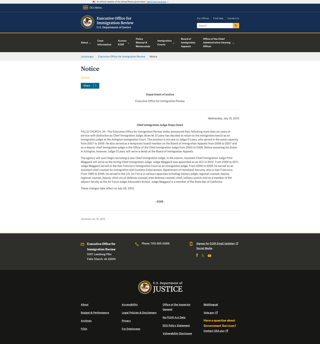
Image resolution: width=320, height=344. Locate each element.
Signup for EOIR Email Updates (217, 243)
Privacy (126, 320)
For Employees (131, 328)
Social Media (204, 248)
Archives (86, 320)
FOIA (84, 328)
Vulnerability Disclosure (177, 333)
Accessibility (130, 304)
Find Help (218, 18)
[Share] (90, 86)
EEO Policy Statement (176, 325)
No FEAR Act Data (174, 317)
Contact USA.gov (216, 330)
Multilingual (211, 304)
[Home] (107, 29)
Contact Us (233, 18)
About (84, 304)
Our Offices (203, 18)
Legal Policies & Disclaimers (139, 312)
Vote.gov (211, 312)
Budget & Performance (95, 312)
